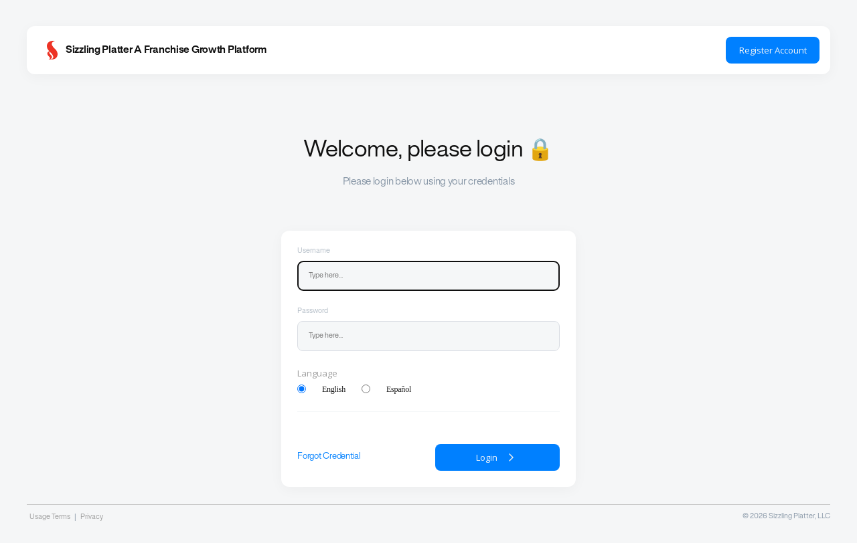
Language (317, 373)
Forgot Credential (329, 457)
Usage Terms (49, 517)
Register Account (773, 50)
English (333, 389)
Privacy (91, 517)
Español (398, 389)
